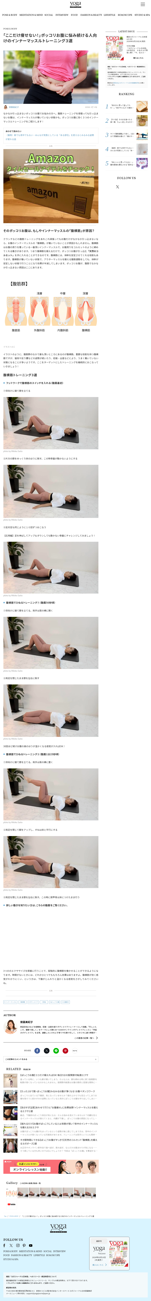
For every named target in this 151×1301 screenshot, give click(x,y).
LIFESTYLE (109, 15)
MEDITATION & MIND (31, 15)
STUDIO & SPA (142, 15)
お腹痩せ (66, 1002)
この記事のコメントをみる (16, 1059)
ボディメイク (34, 1002)
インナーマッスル (10, 1002)
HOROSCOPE (125, 15)
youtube (67, 1235)
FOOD (74, 15)
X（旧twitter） (46, 1051)
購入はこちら (138, 58)
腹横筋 (23, 1002)
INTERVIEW (62, 15)
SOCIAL (49, 15)
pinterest (134, 187)
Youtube (143, 187)
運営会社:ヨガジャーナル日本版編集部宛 (126, 83)
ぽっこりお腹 (55, 1002)
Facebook (37, 1051)
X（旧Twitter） (47, 1235)
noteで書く (75, 1051)
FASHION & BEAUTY (91, 15)
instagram (126, 187)
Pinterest (65, 1051)
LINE (56, 1051)
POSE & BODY (9, 15)
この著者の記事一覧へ (84, 1038)
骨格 (44, 1002)
